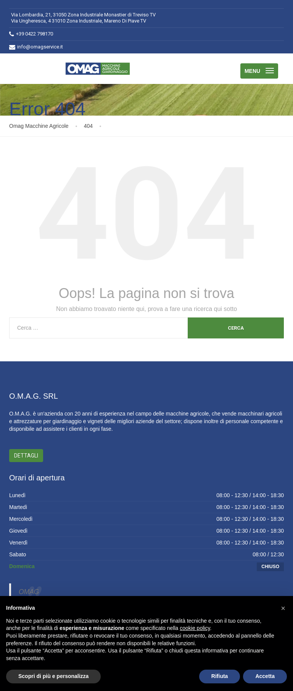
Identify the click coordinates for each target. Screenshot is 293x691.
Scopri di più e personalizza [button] (53, 676)
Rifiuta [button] (219, 676)
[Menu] (259, 71)
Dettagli (26, 456)
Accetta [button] (265, 676)
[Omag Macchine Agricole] (99, 68)
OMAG (29, 592)
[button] (283, 608)
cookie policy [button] (195, 628)
